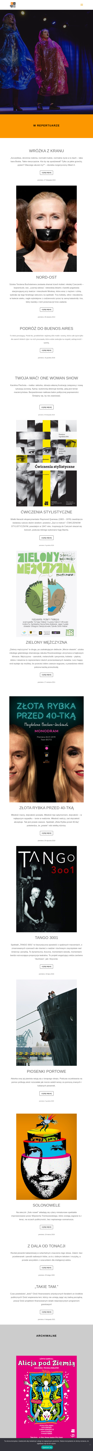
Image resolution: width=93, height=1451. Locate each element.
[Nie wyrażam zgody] (90, 1444)
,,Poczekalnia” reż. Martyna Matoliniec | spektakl (44, 45)
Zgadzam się (47, 1447)
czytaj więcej (27, 85)
